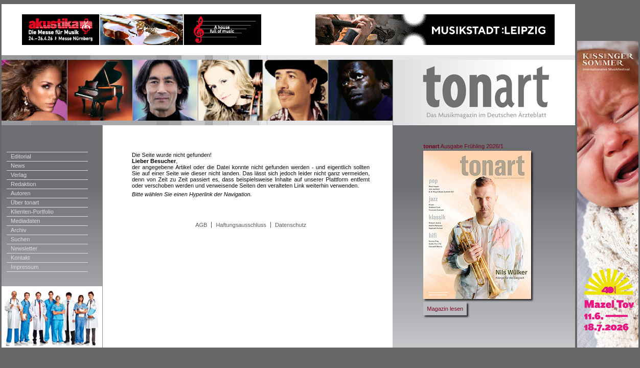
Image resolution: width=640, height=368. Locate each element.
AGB (201, 225)
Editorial (21, 156)
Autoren (21, 193)
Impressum (24, 267)
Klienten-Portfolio (32, 212)
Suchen (20, 239)
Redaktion (23, 184)
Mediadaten (25, 221)
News (18, 166)
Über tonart (25, 202)
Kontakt (20, 258)
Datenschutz (290, 225)
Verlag (19, 175)
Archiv (19, 230)
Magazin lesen (445, 309)
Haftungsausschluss (241, 225)
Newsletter (24, 248)
